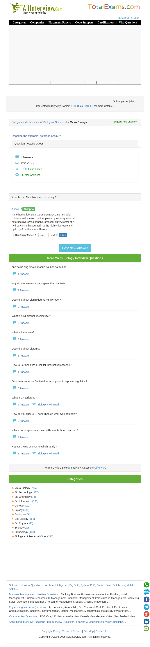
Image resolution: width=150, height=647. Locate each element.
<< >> (83, 106)
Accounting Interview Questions (27, 621)
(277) (36, 492)
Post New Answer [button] (75, 248)
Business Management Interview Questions (33, 594)
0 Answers (20, 306)
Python (85, 585)
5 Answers (20, 404)
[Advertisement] (75, 52)
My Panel (77, 82)
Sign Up (123, 18)
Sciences (33, 122)
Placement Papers (60, 22)
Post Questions (41, 82)
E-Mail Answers (31, 174)
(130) (32, 532)
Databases (119, 585)
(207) (28, 505)
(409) (27, 514)
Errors (114, 82)
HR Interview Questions (60, 621)
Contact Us (102, 631)
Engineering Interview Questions (27, 607)
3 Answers (20, 339)
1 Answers (20, 274)
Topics (102, 82)
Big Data (74, 585)
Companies (37, 22)
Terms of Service (71, 631)
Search (91, 82)
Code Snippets (84, 22)
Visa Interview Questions (23, 616)
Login (134, 18)
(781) (26, 510)
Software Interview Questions (25, 585)
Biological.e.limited (48, 404)
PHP (92, 585)
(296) (27, 527)
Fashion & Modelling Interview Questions (99, 621)
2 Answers (20, 290)
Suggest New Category (125, 121)
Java (108, 585)
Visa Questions (128, 22)
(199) (35, 501)
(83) (30, 523)
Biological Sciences (54, 122)
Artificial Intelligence (56, 585)
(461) (32, 518)
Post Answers (60, 82)
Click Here (100, 467)
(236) (50, 536)
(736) (34, 496)
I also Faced (32, 169)
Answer (16, 209)
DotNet (101, 585)
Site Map (88, 631)
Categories (19, 22)
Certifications (106, 22)
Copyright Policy (51, 631)
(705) (34, 488)
